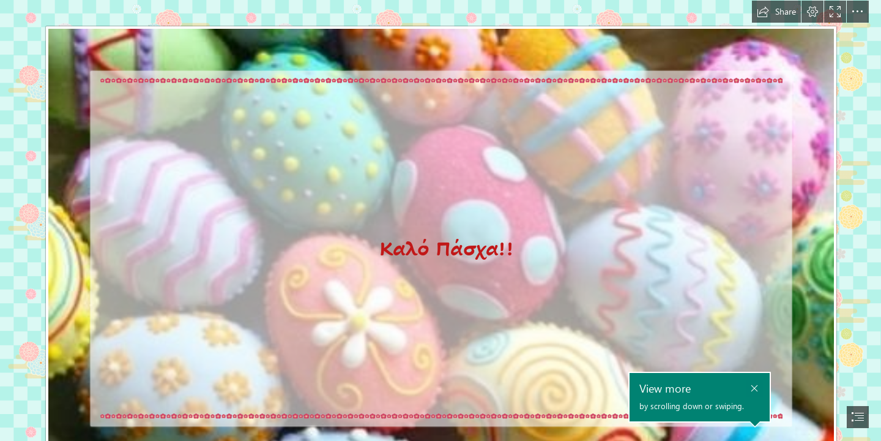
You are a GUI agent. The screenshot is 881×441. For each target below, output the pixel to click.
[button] (776, 12)
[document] (440, 220)
